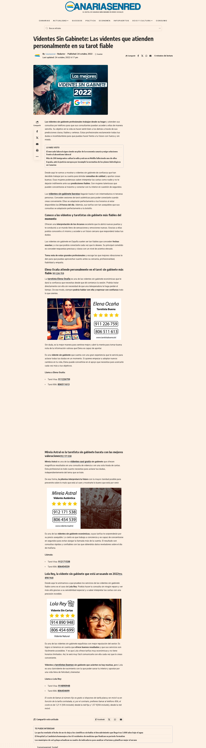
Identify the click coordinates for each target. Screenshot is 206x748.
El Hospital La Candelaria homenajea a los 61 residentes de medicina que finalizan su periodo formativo (80, 732)
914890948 (63, 682)
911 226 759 (59, 273)
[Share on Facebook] (138, 56)
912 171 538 (67, 454)
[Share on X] (142, 56)
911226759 (63, 378)
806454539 (63, 564)
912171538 (63, 559)
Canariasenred (51, 54)
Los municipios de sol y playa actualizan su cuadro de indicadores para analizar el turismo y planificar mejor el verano (86, 736)
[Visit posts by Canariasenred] (37, 56)
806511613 (63, 383)
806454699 (63, 686)
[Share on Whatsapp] (146, 56)
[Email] (150, 56)
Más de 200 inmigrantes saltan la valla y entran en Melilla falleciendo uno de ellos (81, 158)
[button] (37, 150)
